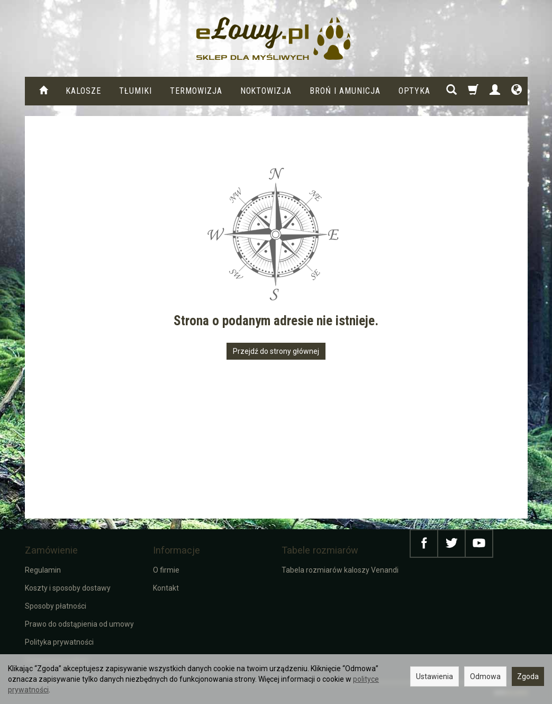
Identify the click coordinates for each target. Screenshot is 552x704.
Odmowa (485, 676)
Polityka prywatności (59, 642)
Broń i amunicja (345, 91)
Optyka (415, 91)
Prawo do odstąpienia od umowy (79, 624)
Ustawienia (434, 676)
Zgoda (528, 676)
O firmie (166, 570)
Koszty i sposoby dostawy (68, 588)
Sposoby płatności (55, 606)
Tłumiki (135, 91)
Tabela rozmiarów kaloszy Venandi (340, 570)
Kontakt (166, 588)
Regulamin (43, 570)
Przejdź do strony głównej (276, 351)
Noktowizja (266, 91)
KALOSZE (83, 91)
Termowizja (196, 91)
